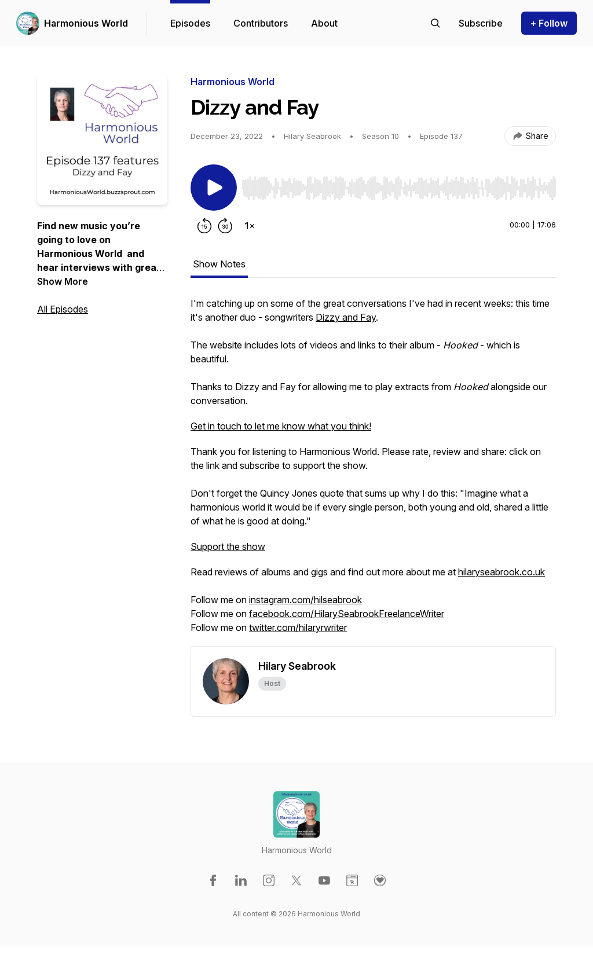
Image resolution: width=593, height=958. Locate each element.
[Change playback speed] (249, 226)
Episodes (190, 23)
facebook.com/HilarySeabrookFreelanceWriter (346, 613)
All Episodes (62, 309)
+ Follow (549, 23)
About (324, 23)
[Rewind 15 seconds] (204, 226)
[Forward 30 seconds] (225, 226)
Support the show (228, 546)
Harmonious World (86, 23)
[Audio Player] (398, 184)
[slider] (398, 188)
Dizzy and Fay (346, 317)
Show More (62, 281)
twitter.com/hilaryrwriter (298, 627)
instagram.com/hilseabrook (305, 599)
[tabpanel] (373, 471)
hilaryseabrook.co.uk (501, 572)
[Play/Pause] (214, 187)
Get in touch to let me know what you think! (281, 426)
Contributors (260, 23)
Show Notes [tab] (219, 264)
